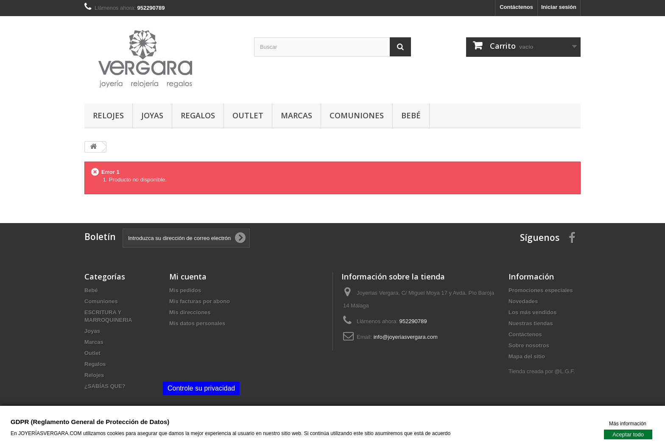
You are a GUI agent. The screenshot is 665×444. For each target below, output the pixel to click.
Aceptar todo (628, 434)
